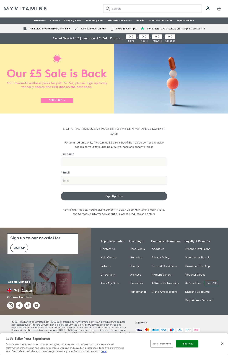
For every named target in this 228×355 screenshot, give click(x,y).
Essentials (136, 283)
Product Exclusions (197, 249)
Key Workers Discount (199, 300)
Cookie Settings (19, 281)
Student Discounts (197, 291)
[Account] (208, 8)
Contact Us (108, 249)
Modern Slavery (161, 274)
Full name (67, 154)
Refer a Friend (202, 283)
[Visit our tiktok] (27, 305)
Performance (138, 291)
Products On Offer (160, 20)
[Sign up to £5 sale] (114, 79)
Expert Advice (185, 20)
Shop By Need (72, 20)
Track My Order (110, 283)
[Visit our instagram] (10, 305)
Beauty (134, 266)
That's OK (187, 343)
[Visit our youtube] (36, 305)
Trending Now (94, 20)
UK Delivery (107, 274)
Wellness (135, 274)
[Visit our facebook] (19, 305)
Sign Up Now (114, 196)
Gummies (40, 20)
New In (140, 20)
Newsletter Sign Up (197, 257)
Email (66, 172)
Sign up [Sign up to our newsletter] (19, 248)
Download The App (197, 266)
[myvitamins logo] (25, 8)
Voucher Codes (195, 274)
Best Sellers (137, 249)
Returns (105, 266)
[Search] (107, 8)
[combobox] (152, 8)
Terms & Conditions (164, 266)
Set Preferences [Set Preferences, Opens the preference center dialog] (161, 343)
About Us (158, 249)
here (104, 351)
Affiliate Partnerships (165, 283)
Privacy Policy (160, 257)
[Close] (222, 344)
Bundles (55, 20)
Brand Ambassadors (164, 291)
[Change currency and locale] (45, 290)
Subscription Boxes (120, 20)
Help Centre (108, 257)
